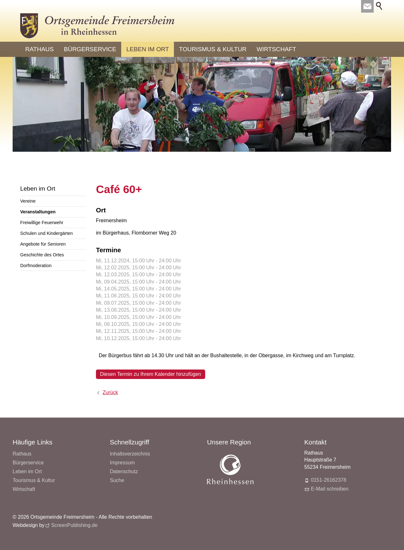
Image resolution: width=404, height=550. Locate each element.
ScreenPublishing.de (74, 525)
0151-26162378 (328, 480)
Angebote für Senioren (43, 244)
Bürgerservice (90, 49)
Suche (117, 480)
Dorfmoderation (35, 265)
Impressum (122, 462)
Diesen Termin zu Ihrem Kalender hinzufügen (150, 374)
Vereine (28, 201)
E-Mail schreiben (329, 489)
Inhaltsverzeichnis (130, 453)
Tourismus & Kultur (213, 49)
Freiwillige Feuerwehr (41, 222)
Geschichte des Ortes (42, 254)
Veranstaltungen (38, 211)
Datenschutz (124, 471)
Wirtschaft (276, 49)
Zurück (110, 392)
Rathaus (39, 49)
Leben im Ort (147, 49)
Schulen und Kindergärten (46, 233)
